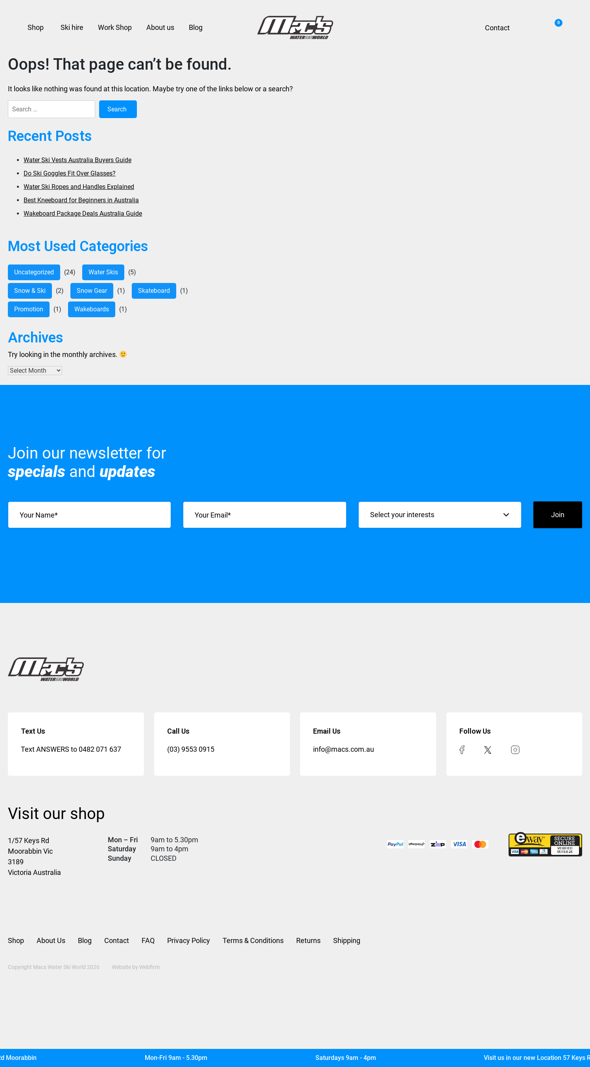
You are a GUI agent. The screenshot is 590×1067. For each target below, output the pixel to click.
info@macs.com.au (343, 749)
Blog (196, 27)
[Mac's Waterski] (295, 1058)
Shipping (346, 940)
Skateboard (154, 290)
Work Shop (115, 27)
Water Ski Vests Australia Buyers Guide (77, 160)
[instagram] (515, 749)
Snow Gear (92, 290)
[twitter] (487, 749)
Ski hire (72, 27)
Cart (557, 25)
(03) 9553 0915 (190, 749)
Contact (497, 28)
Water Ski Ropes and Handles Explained (79, 186)
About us (160, 27)
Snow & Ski (30, 290)
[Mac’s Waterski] (295, 27)
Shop (36, 27)
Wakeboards (91, 309)
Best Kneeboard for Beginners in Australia (81, 200)
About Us (51, 940)
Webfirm (149, 967)
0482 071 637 (100, 749)
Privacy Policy (188, 940)
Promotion (28, 309)
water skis (103, 272)
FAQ (148, 940)
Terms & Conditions (253, 940)
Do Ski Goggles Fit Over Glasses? (70, 173)
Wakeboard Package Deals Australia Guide (83, 213)
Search (529, 27)
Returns (308, 940)
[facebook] (462, 749)
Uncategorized (34, 272)
